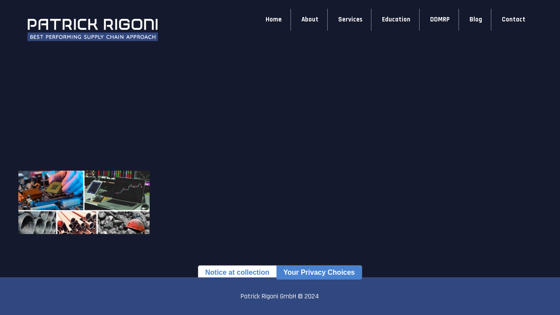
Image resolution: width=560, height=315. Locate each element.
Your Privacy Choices (319, 272)
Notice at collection (237, 272)
